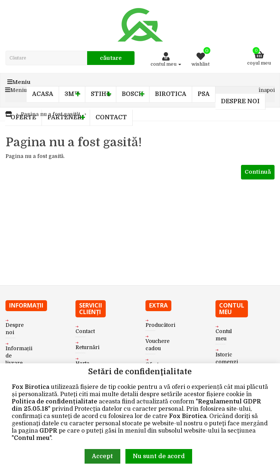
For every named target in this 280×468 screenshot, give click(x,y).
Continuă (258, 172)
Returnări (87, 347)
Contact (85, 331)
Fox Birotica (30, 387)
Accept (102, 456)
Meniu (19, 82)
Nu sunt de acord (159, 456)
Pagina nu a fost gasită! (50, 114)
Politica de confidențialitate (54, 401)
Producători (160, 325)
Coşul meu (259, 56)
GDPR (48, 431)
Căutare (111, 58)
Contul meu (32, 438)
